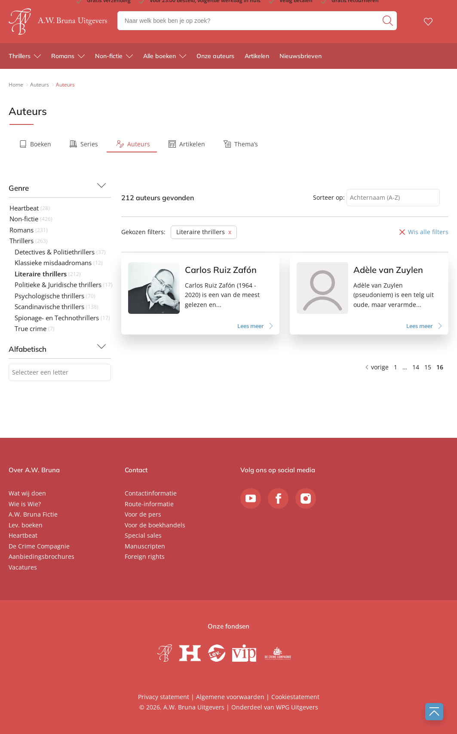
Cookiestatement (295, 697)
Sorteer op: (329, 197)
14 (415, 367)
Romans (62, 56)
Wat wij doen (27, 493)
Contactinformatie (151, 493)
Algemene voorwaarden (230, 697)
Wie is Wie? (25, 504)
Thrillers (20, 56)
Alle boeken (159, 56)
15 (427, 367)
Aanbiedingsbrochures (41, 556)
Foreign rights (145, 556)
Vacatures (23, 567)
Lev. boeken (26, 525)
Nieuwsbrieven (300, 56)
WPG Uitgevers (297, 707)
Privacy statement (163, 697)
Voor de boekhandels (155, 525)
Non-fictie (109, 56)
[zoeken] (388, 20)
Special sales (143, 535)
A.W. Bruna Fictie (33, 514)
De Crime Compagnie (39, 546)
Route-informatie (149, 504)
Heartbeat (23, 535)
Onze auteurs (215, 56)
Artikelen (257, 56)
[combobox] (60, 372)
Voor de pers (143, 514)
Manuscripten (145, 546)
